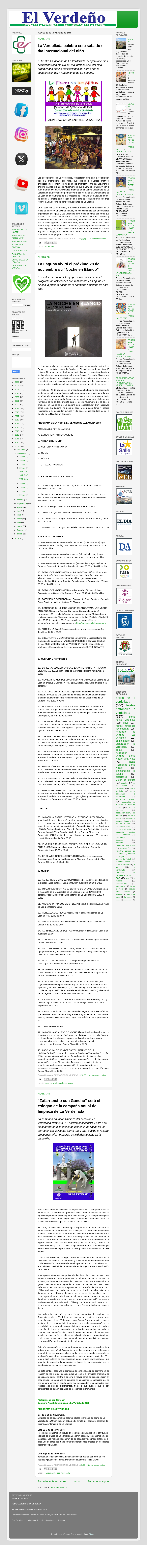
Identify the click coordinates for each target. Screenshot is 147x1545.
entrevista (119, 894)
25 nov (22, 460)
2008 (17, 538)
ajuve (125, 722)
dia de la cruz (123, 824)
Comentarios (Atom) (58, 1487)
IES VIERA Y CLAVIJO (17, 246)
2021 (17, 401)
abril (19, 522)
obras (119, 749)
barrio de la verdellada (125, 699)
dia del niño (49, 247)
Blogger (92, 1534)
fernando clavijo (51, 1083)
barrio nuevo (123, 740)
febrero (20, 530)
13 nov (22, 487)
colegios (124, 783)
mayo (19, 519)
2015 (17, 423)
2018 (17, 412)
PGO (118, 878)
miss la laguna (122, 864)
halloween (120, 837)
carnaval (119, 843)
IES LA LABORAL (19, 241)
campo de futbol (123, 859)
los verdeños (125, 848)
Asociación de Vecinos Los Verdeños (125, 734)
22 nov (22, 464)
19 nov (22, 468)
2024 (17, 390)
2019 (17, 408)
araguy (118, 900)
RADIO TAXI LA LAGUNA (18, 255)
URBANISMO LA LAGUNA (19, 266)
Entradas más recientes (52, 1481)
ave (127, 878)
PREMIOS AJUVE (125, 799)
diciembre (21, 449)
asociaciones (127, 900)
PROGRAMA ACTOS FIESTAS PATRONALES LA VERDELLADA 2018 (125, 381)
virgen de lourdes (125, 780)
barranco (119, 788)
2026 (17, 382)
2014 (17, 427)
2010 (17, 442)
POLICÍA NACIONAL (21, 251)
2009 (17, 446)
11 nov (22, 491)
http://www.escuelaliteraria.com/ (91, 623)
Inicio (77, 1481)
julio (19, 511)
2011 (17, 439)
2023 (17, 393)
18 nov (22, 484)
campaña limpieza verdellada (57, 1473)
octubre (20, 500)
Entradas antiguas (98, 1481)
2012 (17, 435)
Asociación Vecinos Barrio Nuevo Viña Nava (125, 756)
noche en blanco (66, 1083)
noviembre (22, 453)
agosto (20, 507)
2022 (17, 397)
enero (20, 534)
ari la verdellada (123, 829)
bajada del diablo (123, 826)
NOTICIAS (44, 38)
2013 (17, 431)
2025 (17, 386)
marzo (20, 526)
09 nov (22, 495)
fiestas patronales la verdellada (125, 709)
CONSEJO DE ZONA (125, 845)
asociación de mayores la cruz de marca (125, 805)
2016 (17, 420)
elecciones (121, 777)
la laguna (128, 897)
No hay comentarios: (97, 239)
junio (19, 515)
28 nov (22, 457)
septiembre (22, 503)
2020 (17, 405)
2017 (17, 416)
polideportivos (121, 883)
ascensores (120, 886)
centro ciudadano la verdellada (125, 794)
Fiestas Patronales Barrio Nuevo (125, 764)
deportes (119, 840)
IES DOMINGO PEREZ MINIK (18, 236)
